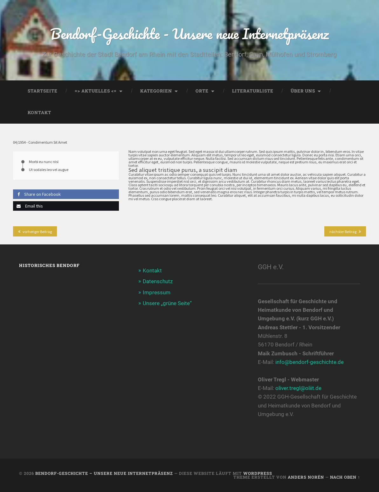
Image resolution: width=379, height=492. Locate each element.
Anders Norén (306, 477)
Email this (28, 206)
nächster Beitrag (342, 231)
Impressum (156, 292)
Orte (202, 91)
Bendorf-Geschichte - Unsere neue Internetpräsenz (189, 33)
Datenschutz (158, 281)
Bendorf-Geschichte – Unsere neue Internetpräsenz (104, 473)
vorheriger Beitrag (37, 231)
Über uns (303, 91)
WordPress (257, 473)
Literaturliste (252, 91)
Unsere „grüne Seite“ (167, 303)
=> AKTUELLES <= (96, 91)
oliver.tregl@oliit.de (298, 388)
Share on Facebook (37, 194)
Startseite (43, 91)
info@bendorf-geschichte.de (309, 362)
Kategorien (156, 91)
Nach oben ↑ (345, 477)
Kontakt (39, 112)
